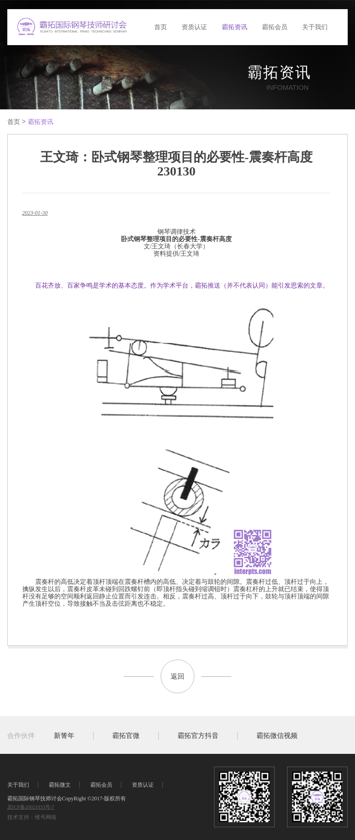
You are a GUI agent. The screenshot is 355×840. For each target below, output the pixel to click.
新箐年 (64, 735)
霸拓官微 (126, 735)
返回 (177, 676)
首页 (160, 27)
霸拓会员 (274, 27)
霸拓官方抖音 (198, 735)
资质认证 (194, 27)
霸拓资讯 (234, 27)
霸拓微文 (60, 785)
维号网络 (46, 817)
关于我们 (315, 27)
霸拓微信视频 (277, 735)
